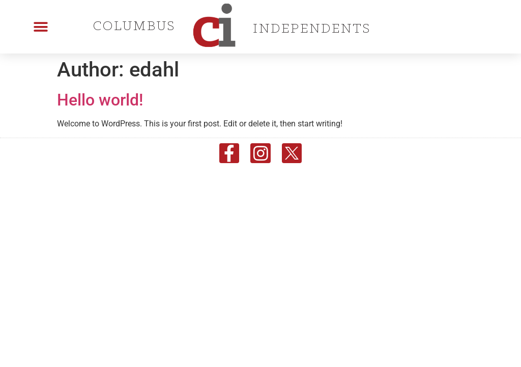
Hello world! (100, 100)
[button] (41, 26)
